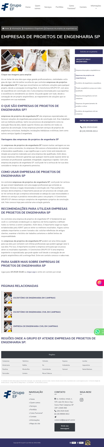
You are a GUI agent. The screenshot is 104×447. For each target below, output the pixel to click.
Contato (83, 7)
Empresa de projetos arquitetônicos (88, 70)
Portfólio (59, 7)
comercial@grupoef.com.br (64, 418)
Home (28, 7)
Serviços (48, 7)
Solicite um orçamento (88, 52)
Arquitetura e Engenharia (83, 60)
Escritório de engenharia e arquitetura (88, 83)
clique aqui (31, 272)
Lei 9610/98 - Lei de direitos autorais (37, 382)
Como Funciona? (71, 7)
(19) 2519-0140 (88, 127)
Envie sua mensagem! (64, 427)
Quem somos (37, 7)
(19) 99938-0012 (89, 131)
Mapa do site (34, 423)
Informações (96, 5)
